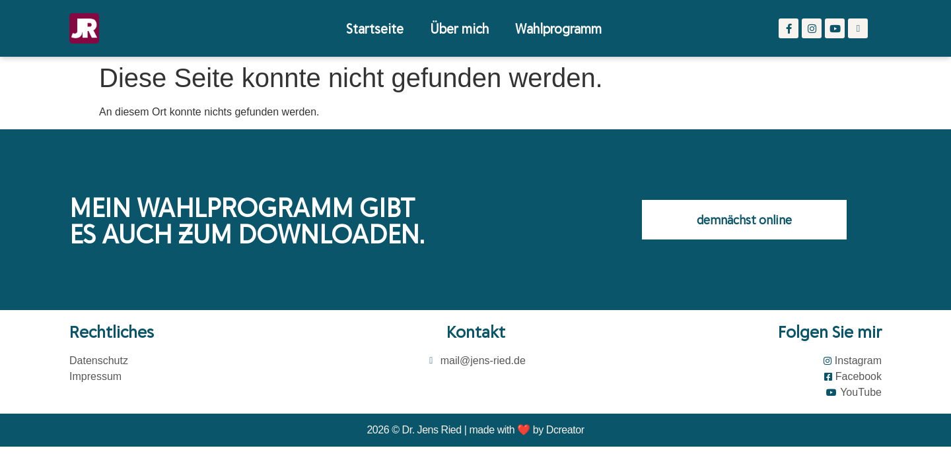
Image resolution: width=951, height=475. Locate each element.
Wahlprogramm (558, 28)
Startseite (375, 28)
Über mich (459, 28)
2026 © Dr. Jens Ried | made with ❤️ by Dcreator (475, 429)
